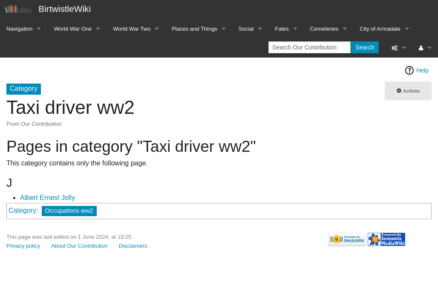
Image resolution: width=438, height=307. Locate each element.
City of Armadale (380, 29)
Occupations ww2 (69, 210)
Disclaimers (133, 246)
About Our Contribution (79, 246)
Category (22, 210)
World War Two (131, 29)
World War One (73, 29)
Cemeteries (324, 29)
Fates (282, 29)
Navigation (19, 29)
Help (422, 70)
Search (364, 47)
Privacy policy (23, 246)
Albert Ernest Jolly (47, 197)
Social (246, 29)
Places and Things (194, 29)
